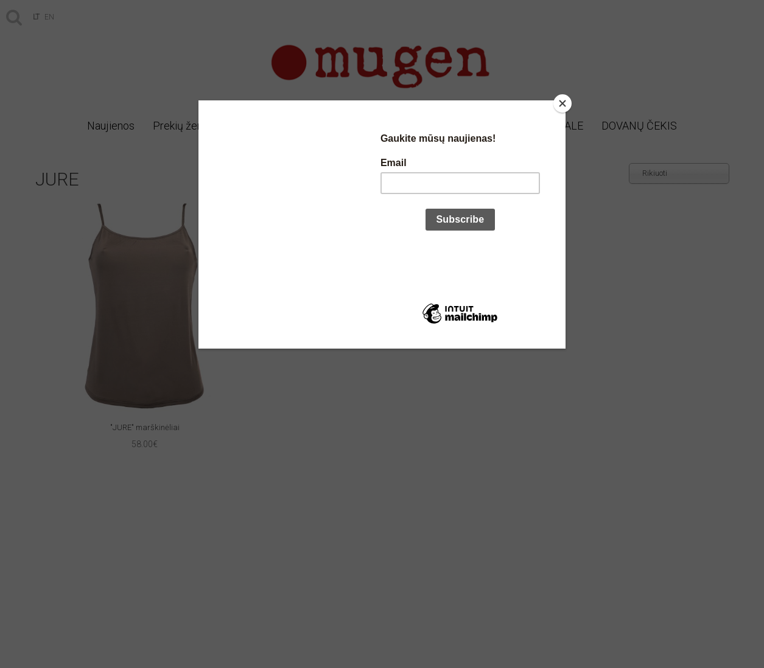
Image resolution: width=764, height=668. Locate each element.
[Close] (562, 103)
